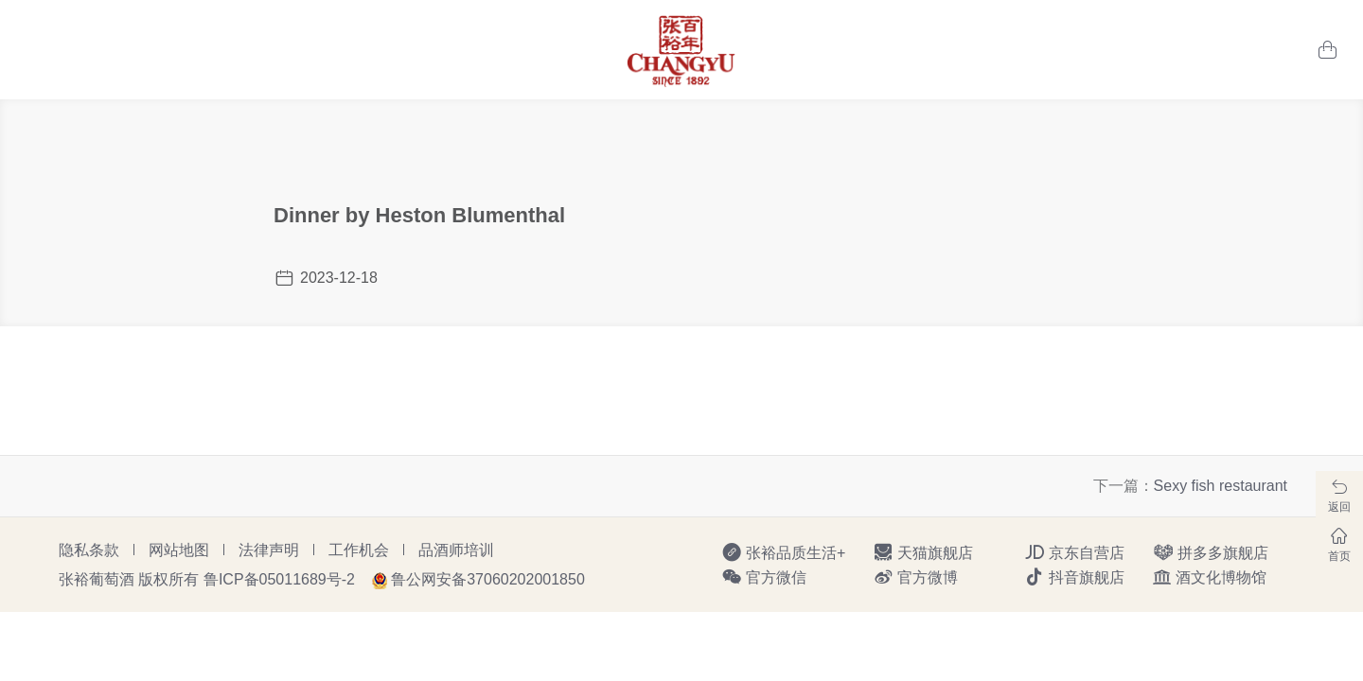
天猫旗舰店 (923, 552)
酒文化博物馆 (1209, 577)
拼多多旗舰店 (1210, 552)
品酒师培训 (456, 550)
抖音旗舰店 (1074, 577)
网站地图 (179, 550)
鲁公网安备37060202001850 (488, 579)
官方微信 (763, 577)
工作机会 (358, 550)
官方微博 (915, 577)
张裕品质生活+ (783, 552)
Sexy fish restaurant (1220, 486)
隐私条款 (89, 550)
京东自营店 (1074, 552)
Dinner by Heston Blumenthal (419, 215)
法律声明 (269, 550)
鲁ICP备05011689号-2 (279, 579)
